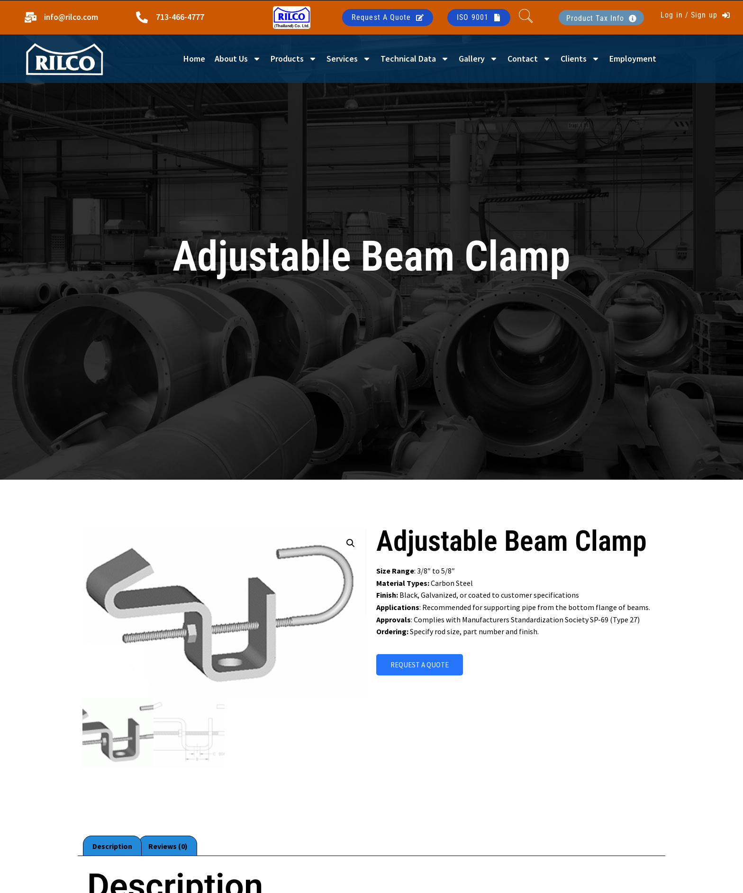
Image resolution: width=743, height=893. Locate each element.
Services (348, 59)
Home (194, 58)
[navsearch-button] (526, 17)
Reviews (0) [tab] (168, 846)
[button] (350, 543)
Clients (580, 59)
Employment (632, 58)
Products (294, 59)
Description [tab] (112, 846)
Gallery (478, 59)
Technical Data (415, 59)
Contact (529, 59)
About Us (238, 59)
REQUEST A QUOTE (419, 664)
